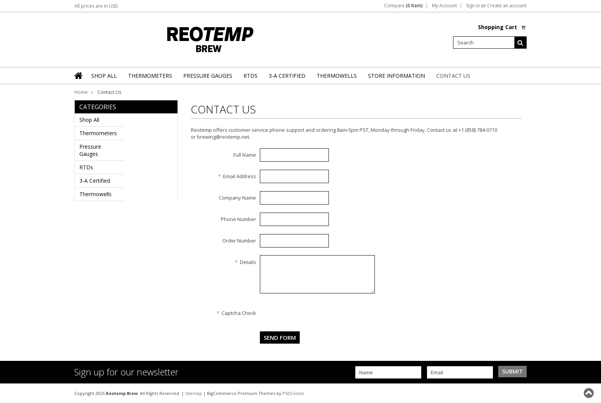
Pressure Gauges (207, 75)
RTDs (250, 75)
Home (81, 92)
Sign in (473, 5)
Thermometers (150, 75)
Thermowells (337, 75)
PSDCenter (293, 393)
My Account (444, 5)
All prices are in (96, 6)
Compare (403, 5)
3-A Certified (287, 75)
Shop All (104, 75)
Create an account (507, 5)
